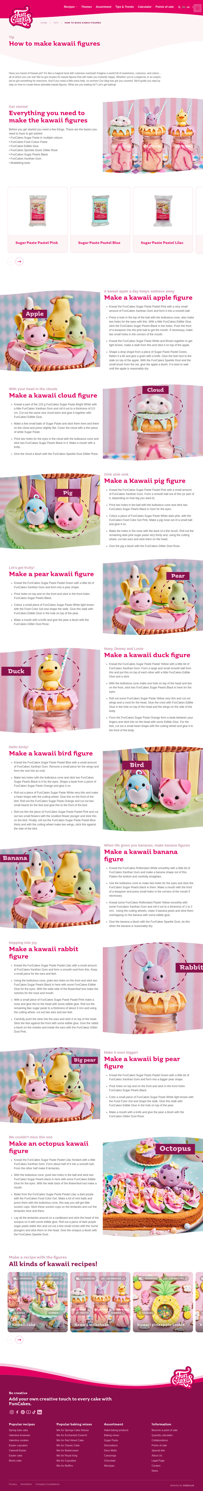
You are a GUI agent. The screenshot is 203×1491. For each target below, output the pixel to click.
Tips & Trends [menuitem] (124, 6)
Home (44, 23)
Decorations (111, 1445)
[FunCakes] (21, 17)
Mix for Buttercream (67, 1450)
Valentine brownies (19, 1435)
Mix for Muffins (64, 1465)
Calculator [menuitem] (144, 6)
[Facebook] (17, 1412)
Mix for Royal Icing (66, 1455)
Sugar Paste (111, 1440)
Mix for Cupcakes (66, 1460)
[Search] (179, 7)
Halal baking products (116, 1430)
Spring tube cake (18, 1430)
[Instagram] (11, 1412)
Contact (156, 1465)
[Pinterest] (23, 1412)
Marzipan (109, 1465)
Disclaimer (26, 1484)
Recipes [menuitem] (69, 6)
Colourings (110, 1455)
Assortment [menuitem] (103, 6)
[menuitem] (188, 7)
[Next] (19, 262)
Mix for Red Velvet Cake (70, 1440)
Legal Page (158, 1460)
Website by (182, 1485)
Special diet (158, 1450)
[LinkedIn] (39, 1412)
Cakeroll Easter (17, 1450)
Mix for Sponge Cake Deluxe (72, 1430)
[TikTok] (34, 1412)
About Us (157, 1455)
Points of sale (159, 1445)
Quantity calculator (162, 1435)
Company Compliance (48, 1484)
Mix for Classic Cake (68, 1445)
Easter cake (15, 1455)
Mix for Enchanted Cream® (71, 1435)
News (155, 1470)
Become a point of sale (164, 1430)
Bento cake (15, 1460)
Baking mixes (111, 1435)
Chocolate (109, 1460)
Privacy (13, 1484)
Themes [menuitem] (86, 6)
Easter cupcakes (18, 1445)
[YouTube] (28, 1412)
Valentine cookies (19, 1440)
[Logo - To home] (182, 1378)
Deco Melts (110, 1450)
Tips (56, 23)
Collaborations (160, 1440)
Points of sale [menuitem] (165, 6)
